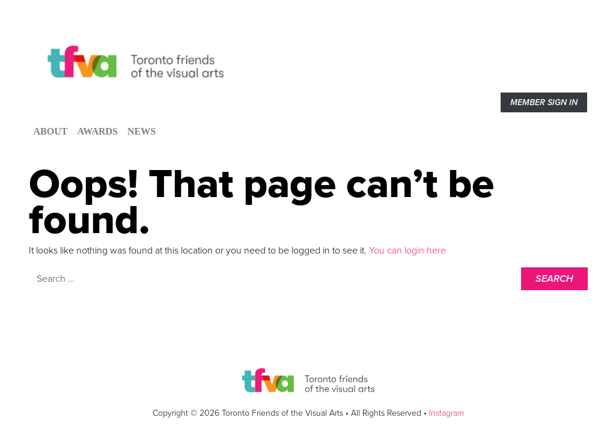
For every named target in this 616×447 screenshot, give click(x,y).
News (141, 131)
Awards (97, 131)
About (51, 131)
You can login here (406, 251)
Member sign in (544, 102)
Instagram (446, 413)
